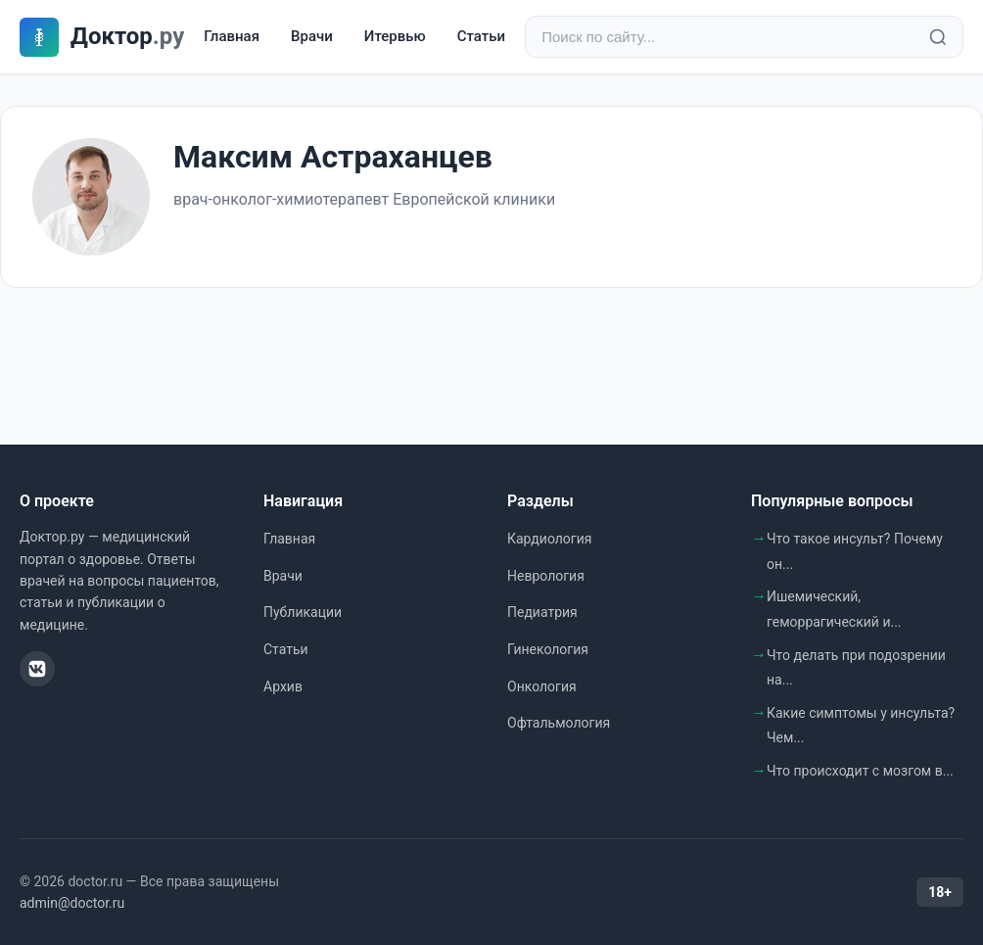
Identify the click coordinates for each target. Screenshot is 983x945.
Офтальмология (558, 723)
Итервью (395, 36)
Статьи (481, 36)
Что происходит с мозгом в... (860, 771)
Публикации (302, 612)
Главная (231, 36)
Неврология (546, 576)
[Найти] (938, 37)
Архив (283, 686)
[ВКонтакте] (37, 668)
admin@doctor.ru (72, 903)
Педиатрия (542, 612)
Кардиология (549, 538)
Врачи (312, 36)
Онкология (542, 686)
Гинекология (547, 649)
